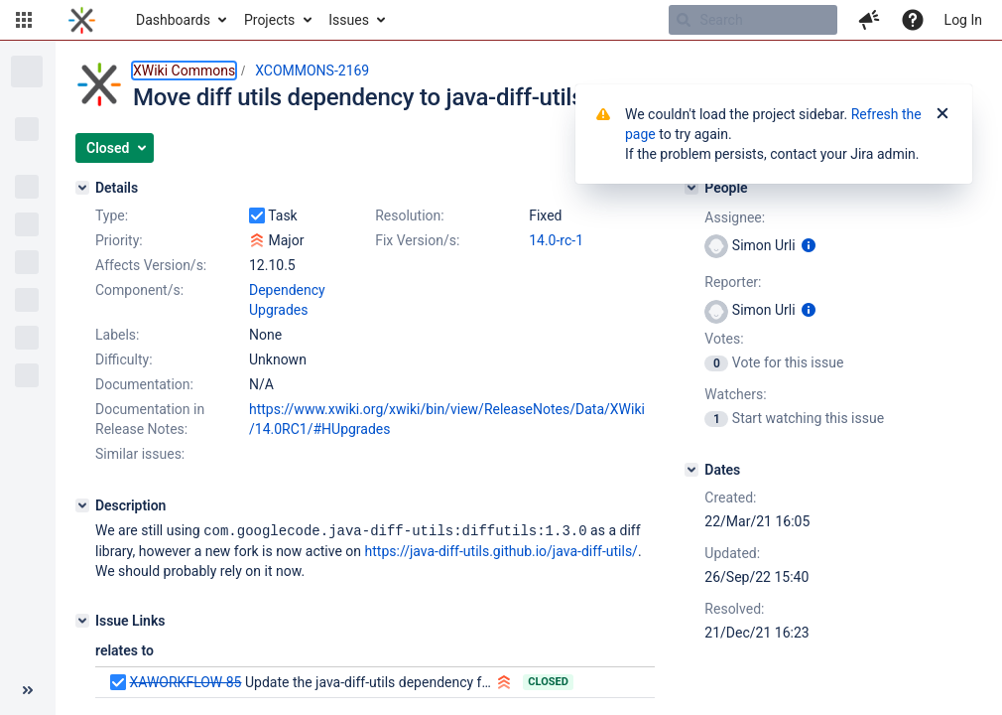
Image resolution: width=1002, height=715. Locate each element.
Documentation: (144, 384)
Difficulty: (124, 359)
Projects (269, 20)
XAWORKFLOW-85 (185, 681)
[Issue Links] (82, 620)
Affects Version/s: (150, 265)
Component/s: (139, 290)
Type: (111, 215)
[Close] (942, 114)
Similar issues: (140, 454)
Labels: (117, 335)
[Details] (82, 188)
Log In (963, 20)
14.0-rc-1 (556, 240)
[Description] (82, 505)
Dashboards (173, 20)
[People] (691, 188)
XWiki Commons (184, 70)
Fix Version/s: (417, 240)
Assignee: (734, 217)
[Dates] (691, 470)
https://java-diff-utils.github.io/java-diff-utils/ (501, 550)
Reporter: (732, 282)
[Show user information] (808, 245)
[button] (24, 20)
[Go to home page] (82, 20)
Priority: (119, 240)
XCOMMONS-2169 (312, 70)
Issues (348, 20)
